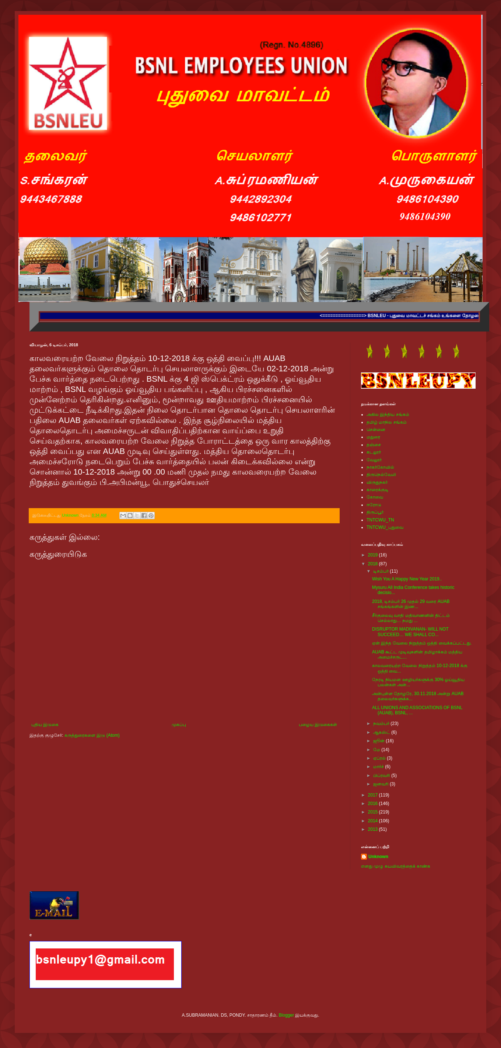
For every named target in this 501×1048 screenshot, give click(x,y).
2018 (373, 563)
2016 (373, 803)
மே (377, 749)
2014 (373, 820)
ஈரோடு (374, 504)
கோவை (375, 497)
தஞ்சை (374, 444)
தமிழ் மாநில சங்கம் (387, 422)
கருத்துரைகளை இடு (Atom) (92, 735)
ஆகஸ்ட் (382, 732)
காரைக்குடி (378, 489)
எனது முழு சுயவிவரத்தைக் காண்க (395, 866)
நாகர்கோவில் (380, 467)
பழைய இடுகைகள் (318, 724)
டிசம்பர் (381, 571)
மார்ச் (379, 766)
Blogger (286, 1015)
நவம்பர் (381, 723)
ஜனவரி (381, 784)
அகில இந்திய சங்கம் (388, 414)
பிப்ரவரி (382, 775)
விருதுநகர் (377, 482)
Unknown (378, 856)
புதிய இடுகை (45, 724)
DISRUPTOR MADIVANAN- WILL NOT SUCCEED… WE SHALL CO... (410, 632)
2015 (373, 812)
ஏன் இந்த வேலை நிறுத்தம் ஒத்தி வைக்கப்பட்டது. (422, 643)
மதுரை (373, 437)
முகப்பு (179, 724)
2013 (373, 829)
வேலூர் (374, 459)
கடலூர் (374, 452)
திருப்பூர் (375, 512)
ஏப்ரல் (380, 758)
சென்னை (376, 429)
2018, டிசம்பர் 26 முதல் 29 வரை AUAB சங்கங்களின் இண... (410, 604)
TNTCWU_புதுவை (385, 527)
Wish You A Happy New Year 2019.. (407, 579)
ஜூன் (379, 740)
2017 (373, 795)
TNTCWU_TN (380, 520)
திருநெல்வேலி (381, 474)
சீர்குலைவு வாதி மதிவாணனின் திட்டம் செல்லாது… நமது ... (411, 618)
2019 (373, 555)
